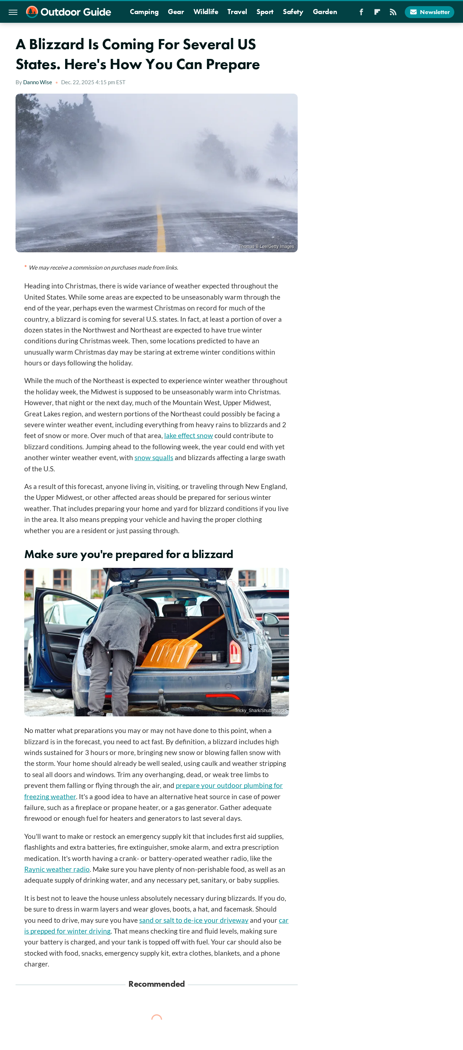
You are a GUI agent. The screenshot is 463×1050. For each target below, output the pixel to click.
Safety (293, 11)
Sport (264, 11)
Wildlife (206, 11)
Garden (325, 11)
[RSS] (393, 14)
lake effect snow (188, 435)
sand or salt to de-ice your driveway (194, 920)
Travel (237, 11)
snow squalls (154, 457)
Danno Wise (37, 82)
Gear (176, 11)
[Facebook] (361, 14)
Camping (144, 11)
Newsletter (429, 12)
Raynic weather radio (57, 869)
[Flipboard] (377, 14)
